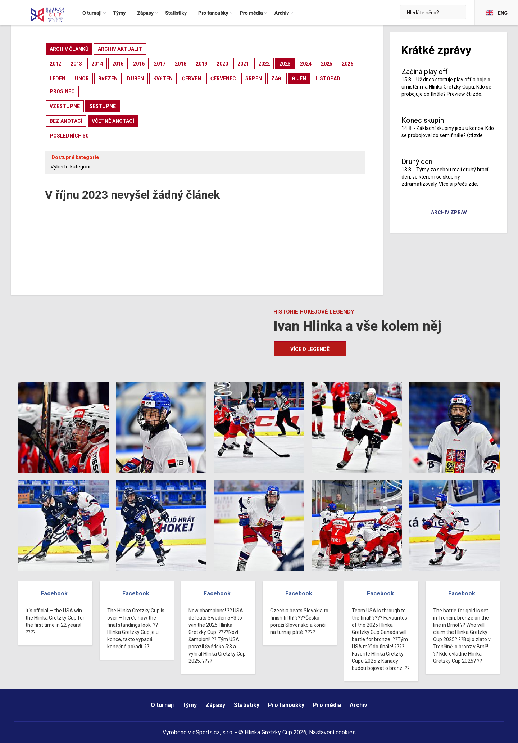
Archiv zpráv (449, 212)
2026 (347, 64)
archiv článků (69, 49)
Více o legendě (310, 349)
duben (135, 78)
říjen (299, 78)
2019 (201, 64)
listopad (327, 78)
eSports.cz (206, 732)
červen (191, 78)
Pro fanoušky (286, 705)
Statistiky (246, 705)
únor (82, 78)
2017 (159, 64)
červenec (223, 78)
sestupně (102, 106)
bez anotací (66, 121)
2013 (76, 64)
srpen (253, 78)
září (277, 78)
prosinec (62, 91)
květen (163, 78)
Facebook (54, 593)
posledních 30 (69, 136)
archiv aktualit (120, 49)
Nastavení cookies (332, 732)
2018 (180, 64)
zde (477, 94)
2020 (222, 64)
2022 (264, 64)
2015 (118, 64)
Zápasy (215, 705)
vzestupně (65, 106)
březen (108, 78)
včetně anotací (113, 121)
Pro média (327, 705)
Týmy (189, 705)
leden (57, 78)
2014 (97, 64)
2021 (243, 64)
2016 (139, 64)
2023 (285, 64)
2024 (306, 64)
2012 (55, 64)
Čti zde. (475, 135)
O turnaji (162, 705)
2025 (326, 64)
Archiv (358, 705)
